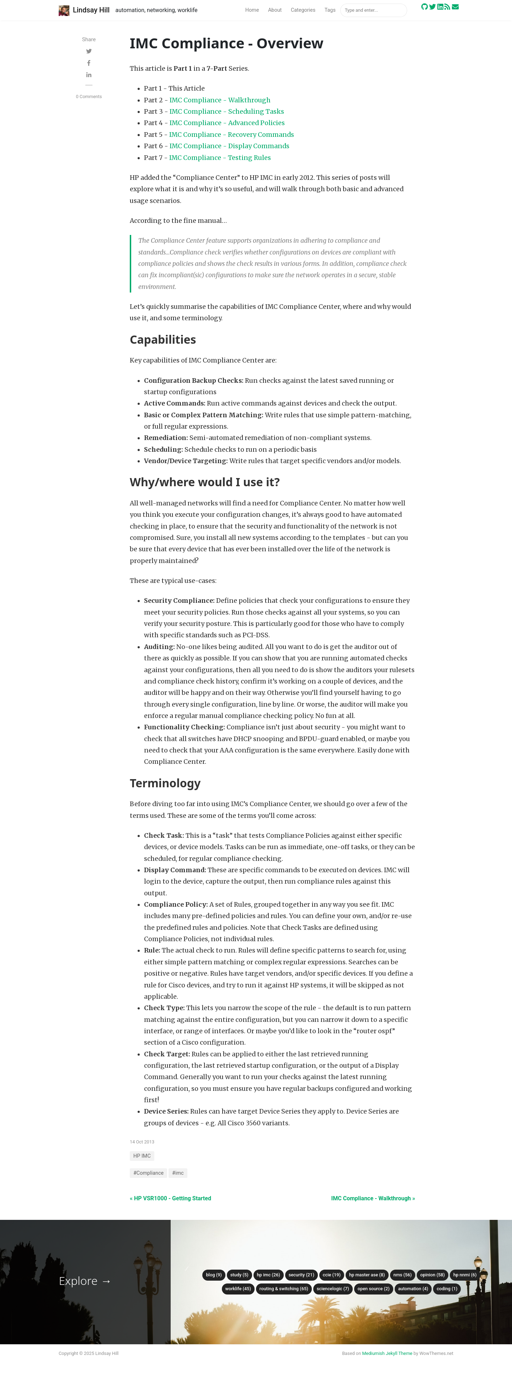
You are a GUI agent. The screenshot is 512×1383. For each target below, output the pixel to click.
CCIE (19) (332, 1274)
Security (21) (301, 1274)
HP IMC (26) (268, 1274)
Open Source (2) (374, 1288)
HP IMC (142, 1156)
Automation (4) (413, 1288)
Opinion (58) (432, 1274)
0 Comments (89, 96)
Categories (303, 10)
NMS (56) (403, 1274)
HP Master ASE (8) (367, 1274)
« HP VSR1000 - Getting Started (170, 1198)
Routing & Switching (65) (284, 1288)
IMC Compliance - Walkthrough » (373, 1198)
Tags (330, 10)
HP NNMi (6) (465, 1274)
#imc (178, 1173)
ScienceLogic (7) (333, 1288)
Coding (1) (447, 1288)
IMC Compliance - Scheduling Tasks (227, 112)
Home (252, 10)
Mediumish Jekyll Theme (387, 1353)
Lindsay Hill (84, 10)
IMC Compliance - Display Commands (229, 146)
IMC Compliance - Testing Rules (220, 158)
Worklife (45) (238, 1288)
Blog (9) (214, 1274)
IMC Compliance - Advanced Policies (227, 123)
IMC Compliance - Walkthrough (220, 100)
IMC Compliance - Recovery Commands (231, 135)
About (275, 10)
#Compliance (148, 1173)
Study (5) (239, 1274)
